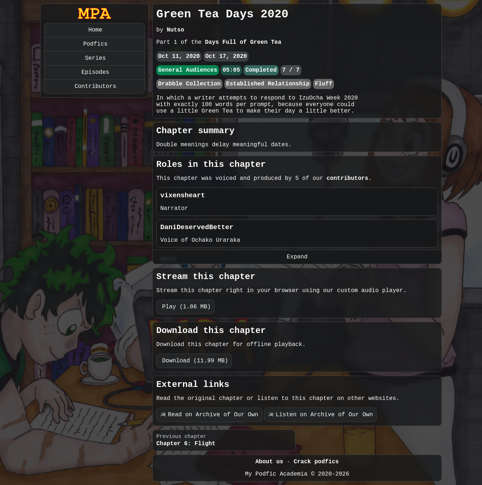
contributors (347, 178)
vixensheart (182, 195)
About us (269, 462)
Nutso (175, 30)
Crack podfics (316, 462)
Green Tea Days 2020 (222, 14)
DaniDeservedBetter (196, 227)
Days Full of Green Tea (243, 42)
